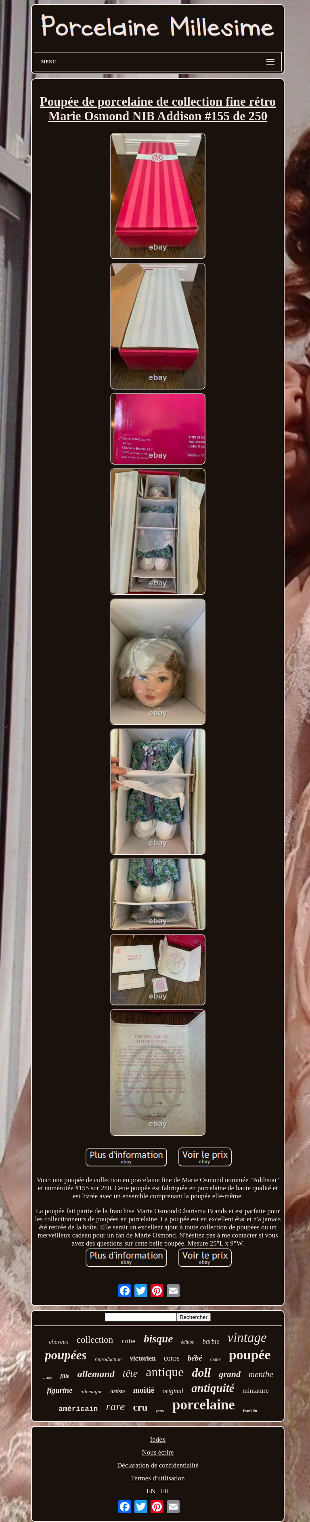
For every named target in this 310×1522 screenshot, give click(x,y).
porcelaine (203, 1405)
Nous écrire (158, 1452)
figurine (59, 1390)
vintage (246, 1337)
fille (64, 1376)
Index (158, 1439)
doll (201, 1372)
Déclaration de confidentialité (158, 1465)
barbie (211, 1341)
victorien (143, 1358)
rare (115, 1406)
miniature (256, 1390)
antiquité (212, 1388)
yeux (160, 1410)
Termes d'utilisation (158, 1478)
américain (78, 1409)
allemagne (92, 1391)
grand (230, 1374)
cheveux (58, 1341)
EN (151, 1491)
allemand (96, 1374)
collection (95, 1340)
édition (187, 1342)
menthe (261, 1374)
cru (140, 1407)
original (173, 1391)
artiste (118, 1391)
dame (215, 1359)
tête (130, 1373)
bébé (195, 1358)
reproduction (108, 1359)
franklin (250, 1411)
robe (128, 1341)
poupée (250, 1354)
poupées (65, 1355)
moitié (143, 1390)
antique (165, 1372)
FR (165, 1491)
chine (47, 1377)
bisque (158, 1339)
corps (172, 1358)
